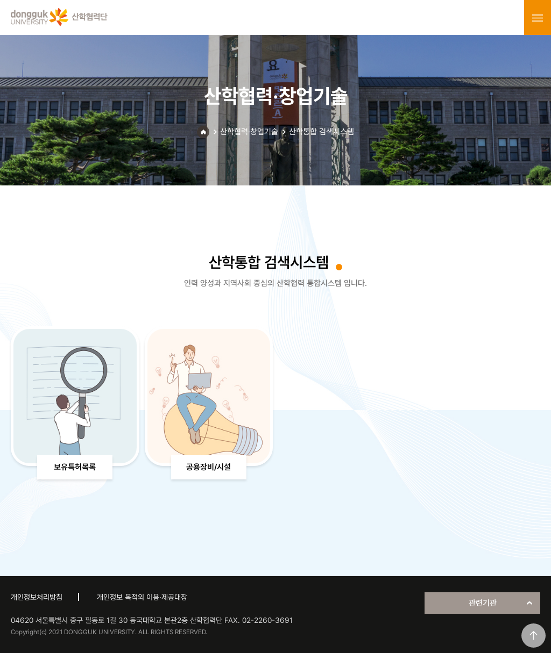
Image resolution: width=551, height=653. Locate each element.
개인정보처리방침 (36, 597)
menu (537, 17)
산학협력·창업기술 (249, 132)
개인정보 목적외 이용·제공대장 (142, 597)
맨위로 (533, 635)
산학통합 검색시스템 (321, 132)
